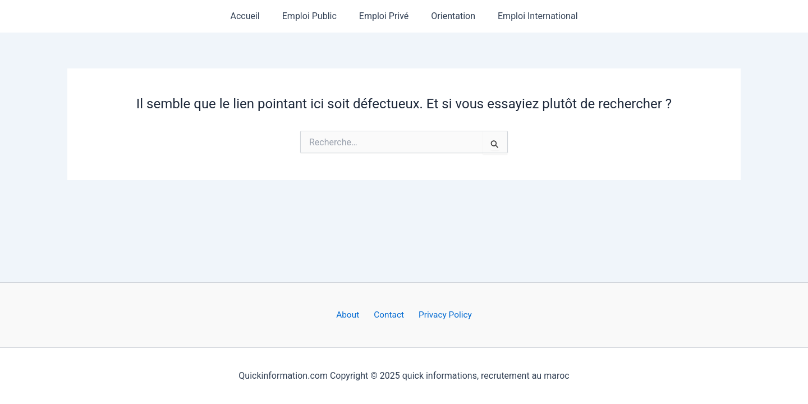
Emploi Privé (384, 16)
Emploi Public (314, 16)
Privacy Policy (441, 314)
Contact (388, 314)
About (351, 314)
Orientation (448, 16)
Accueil (253, 16)
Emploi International (529, 16)
